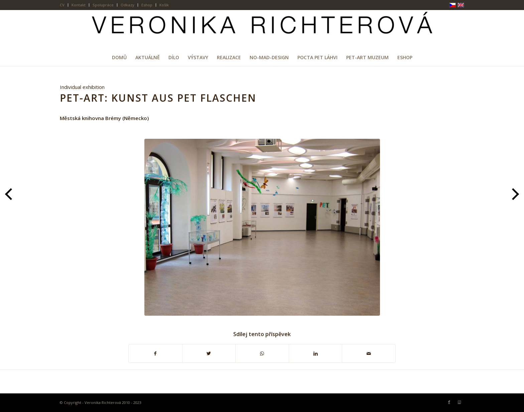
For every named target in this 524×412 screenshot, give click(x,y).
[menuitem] (64, 5)
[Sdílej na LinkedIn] (315, 353)
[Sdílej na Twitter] (209, 353)
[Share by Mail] (368, 353)
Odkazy (127, 4)
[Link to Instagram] (459, 402)
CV (62, 4)
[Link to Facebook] (449, 402)
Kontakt (79, 4)
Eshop (146, 4)
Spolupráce (103, 4)
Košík (164, 4)
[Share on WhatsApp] (262, 353)
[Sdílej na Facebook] (155, 353)
